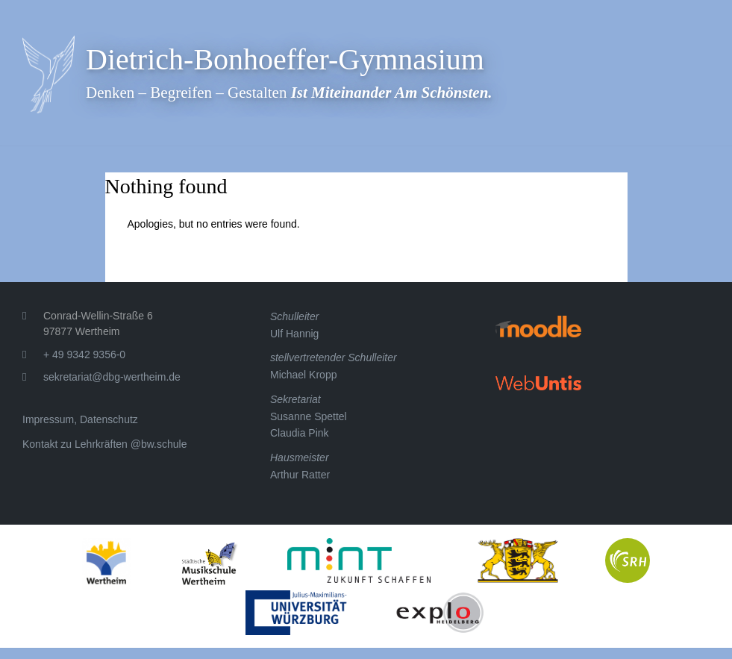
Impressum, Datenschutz (80, 419)
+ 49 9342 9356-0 (84, 354)
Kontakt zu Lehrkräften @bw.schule (104, 444)
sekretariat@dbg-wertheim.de (112, 377)
